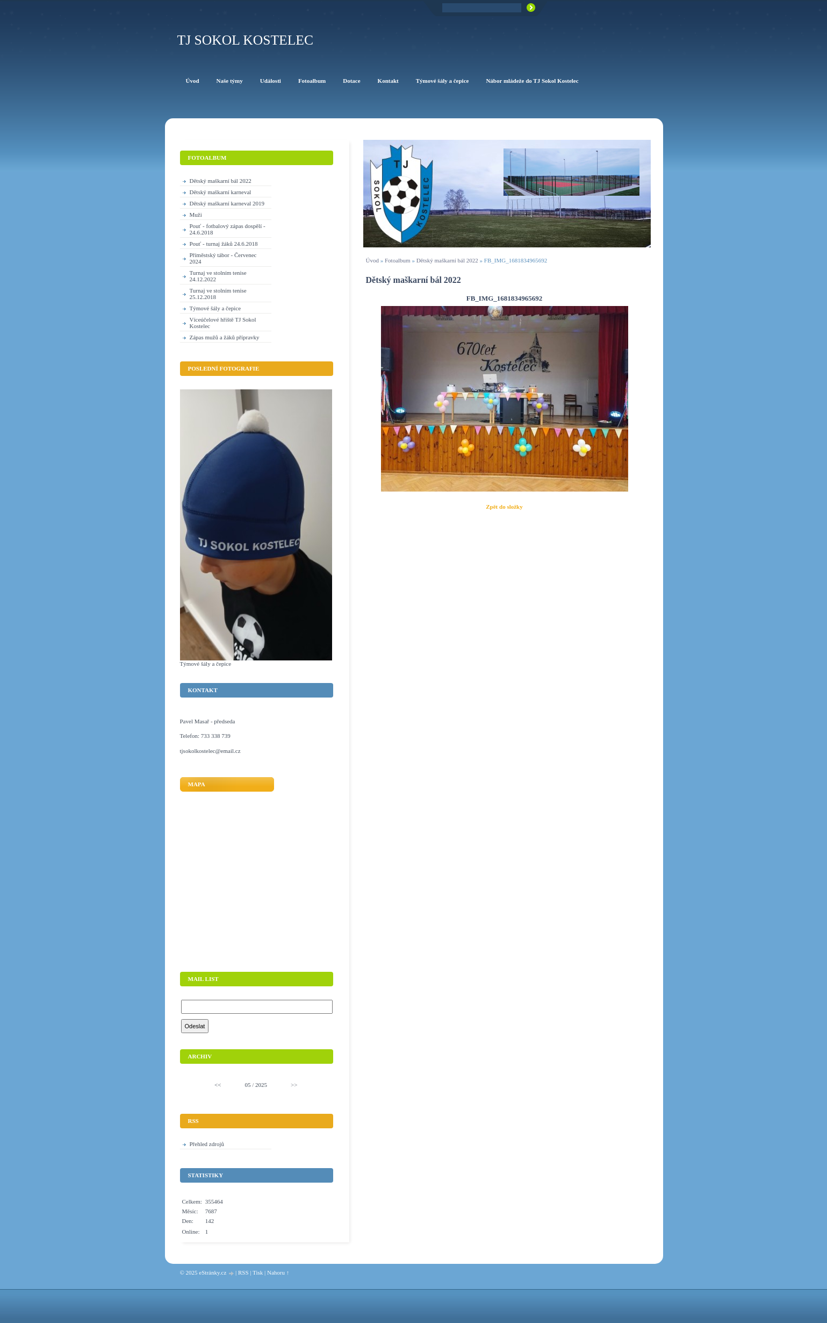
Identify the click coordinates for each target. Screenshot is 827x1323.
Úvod (372, 260)
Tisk (258, 1272)
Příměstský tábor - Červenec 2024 (223, 258)
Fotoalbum (398, 260)
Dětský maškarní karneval (220, 192)
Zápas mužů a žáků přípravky (225, 337)
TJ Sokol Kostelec (245, 40)
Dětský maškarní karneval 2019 (227, 203)
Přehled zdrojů (207, 1144)
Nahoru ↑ (278, 1272)
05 (247, 1085)
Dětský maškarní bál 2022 (447, 260)
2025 (261, 1085)
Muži (196, 214)
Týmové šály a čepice (215, 308)
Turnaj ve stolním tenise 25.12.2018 (218, 293)
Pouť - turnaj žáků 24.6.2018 (224, 243)
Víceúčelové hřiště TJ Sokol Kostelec (223, 322)
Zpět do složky (504, 506)
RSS (243, 1272)
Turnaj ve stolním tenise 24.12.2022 (218, 275)
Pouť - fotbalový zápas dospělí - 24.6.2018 (227, 229)
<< (217, 1085)
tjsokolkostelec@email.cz (210, 751)
